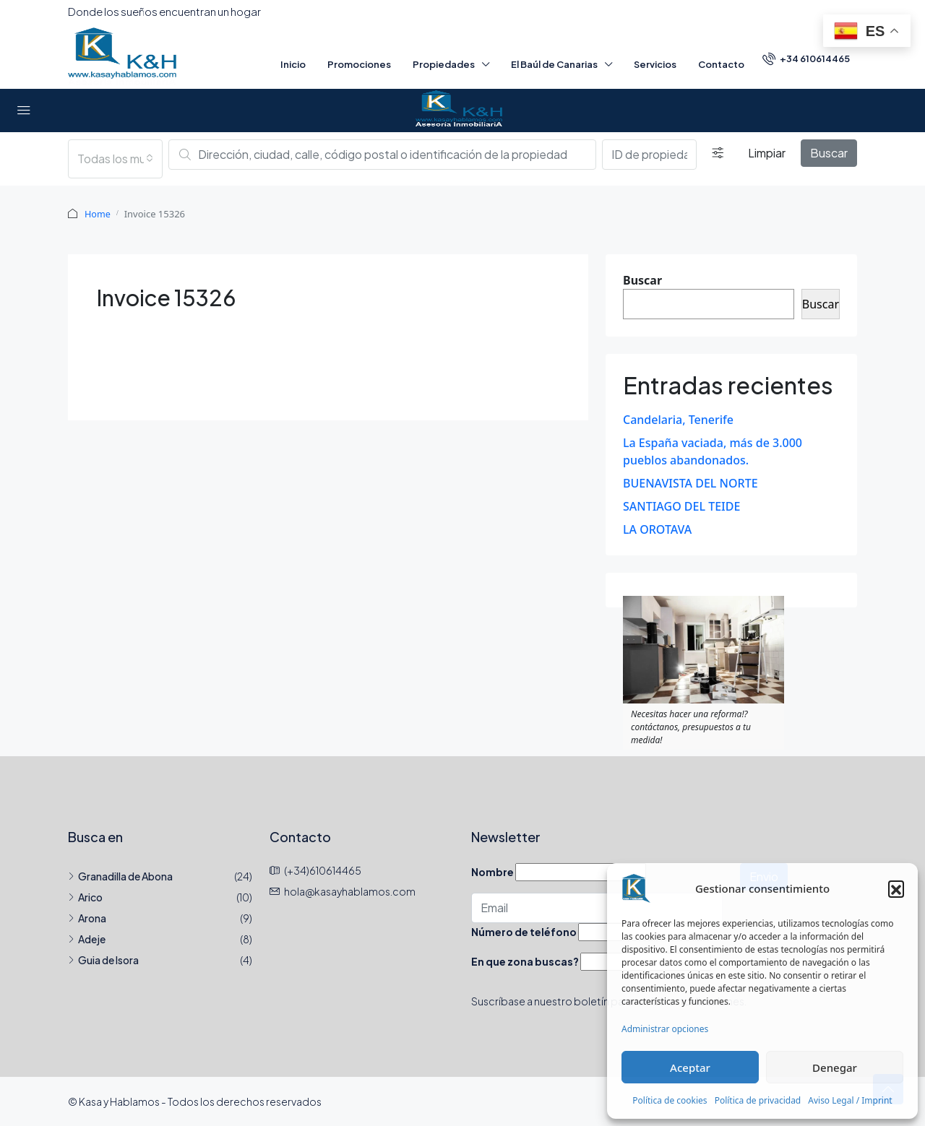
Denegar (834, 1067)
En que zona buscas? (525, 960)
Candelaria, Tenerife (678, 419)
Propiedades (444, 64)
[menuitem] (806, 59)
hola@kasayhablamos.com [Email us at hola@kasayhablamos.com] (350, 890)
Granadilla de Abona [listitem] (120, 875)
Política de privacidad (758, 1100)
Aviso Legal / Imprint (850, 1100)
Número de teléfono (524, 930)
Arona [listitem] (87, 917)
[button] (896, 888)
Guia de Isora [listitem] (103, 959)
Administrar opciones (664, 1029)
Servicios (655, 64)
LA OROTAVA (657, 529)
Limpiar (767, 152)
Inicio (293, 64)
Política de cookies (669, 1100)
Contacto (721, 64)
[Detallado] (717, 153)
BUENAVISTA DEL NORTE (690, 482)
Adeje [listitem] (87, 938)
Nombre (492, 871)
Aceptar (690, 1067)
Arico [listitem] (85, 896)
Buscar (829, 152)
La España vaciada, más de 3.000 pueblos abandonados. (712, 450)
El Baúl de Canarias (554, 64)
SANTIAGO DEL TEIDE (681, 506)
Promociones (359, 64)
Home (98, 213)
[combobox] (115, 158)
